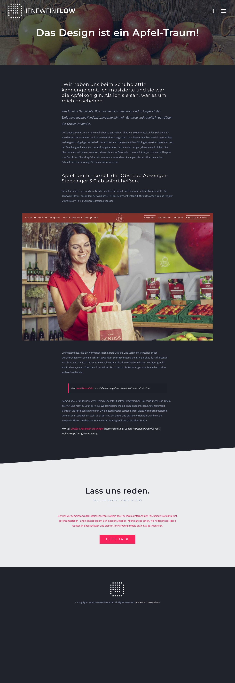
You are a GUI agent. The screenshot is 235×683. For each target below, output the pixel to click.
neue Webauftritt (84, 388)
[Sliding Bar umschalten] (212, 11)
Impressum (140, 602)
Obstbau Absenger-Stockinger (87, 429)
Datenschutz (154, 602)
